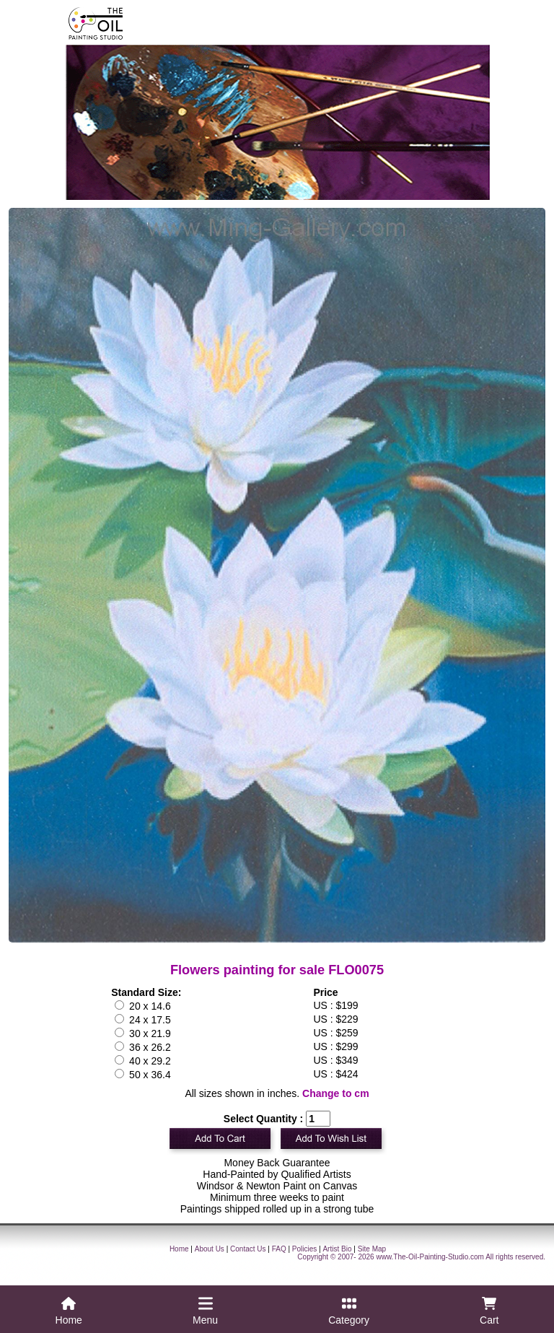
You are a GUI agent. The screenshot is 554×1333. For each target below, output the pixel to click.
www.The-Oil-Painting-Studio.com (430, 1257)
